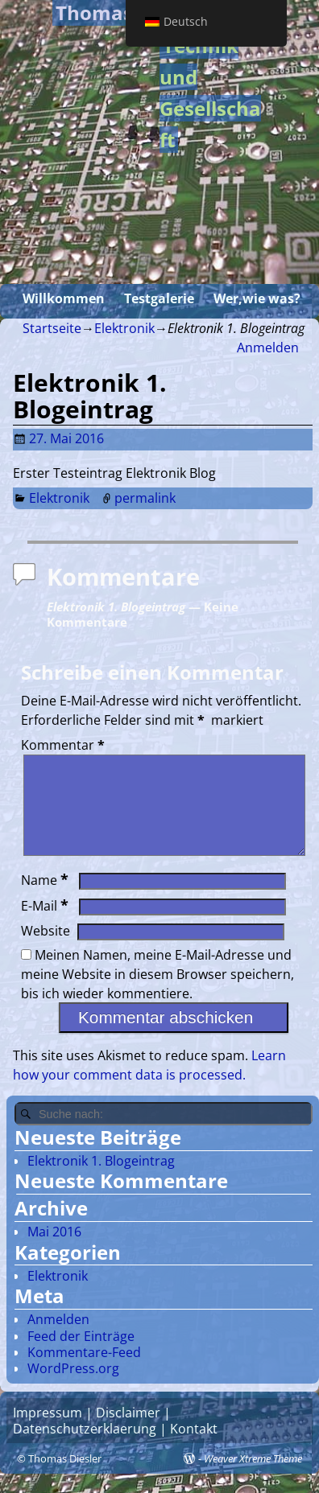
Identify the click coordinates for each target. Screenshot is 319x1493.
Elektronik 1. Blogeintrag (101, 1180)
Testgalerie (159, 298)
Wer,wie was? (256, 298)
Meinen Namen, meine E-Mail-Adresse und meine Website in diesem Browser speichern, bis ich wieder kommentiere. (157, 993)
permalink (145, 498)
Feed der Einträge (81, 1355)
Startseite (52, 328)
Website (45, 950)
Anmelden (268, 347)
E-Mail (46, 925)
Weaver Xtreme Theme (253, 1477)
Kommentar (64, 745)
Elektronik (124, 328)
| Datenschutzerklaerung (92, 1440)
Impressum (47, 1432)
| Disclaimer (121, 1432)
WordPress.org (73, 1387)
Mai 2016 (54, 1251)
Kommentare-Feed (84, 1371)
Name (46, 899)
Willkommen (64, 298)
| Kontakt (187, 1448)
